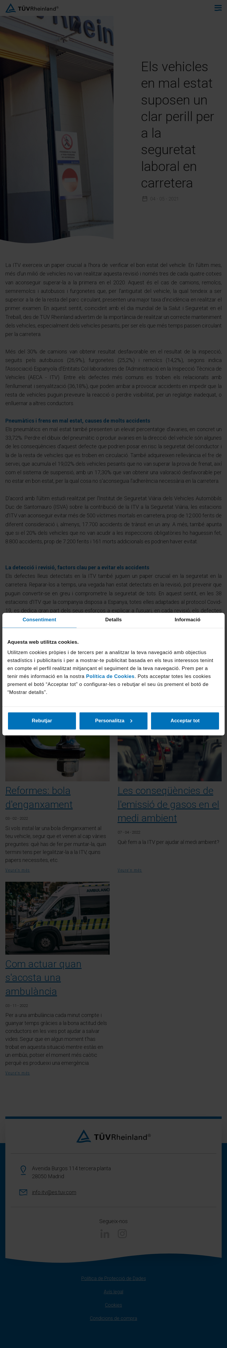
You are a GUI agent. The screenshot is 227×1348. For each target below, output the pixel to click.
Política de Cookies (110, 676)
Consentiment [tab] (39, 620)
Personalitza (113, 720)
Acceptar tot (185, 720)
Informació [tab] (187, 620)
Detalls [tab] (113, 620)
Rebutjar (42, 720)
